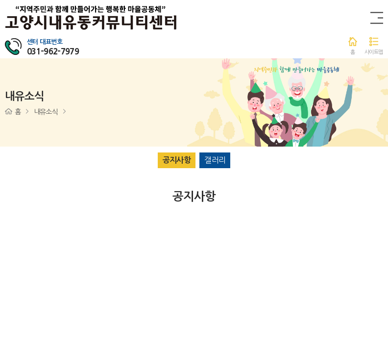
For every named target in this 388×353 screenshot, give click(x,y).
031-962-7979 (53, 51)
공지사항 (177, 160)
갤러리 (214, 160)
